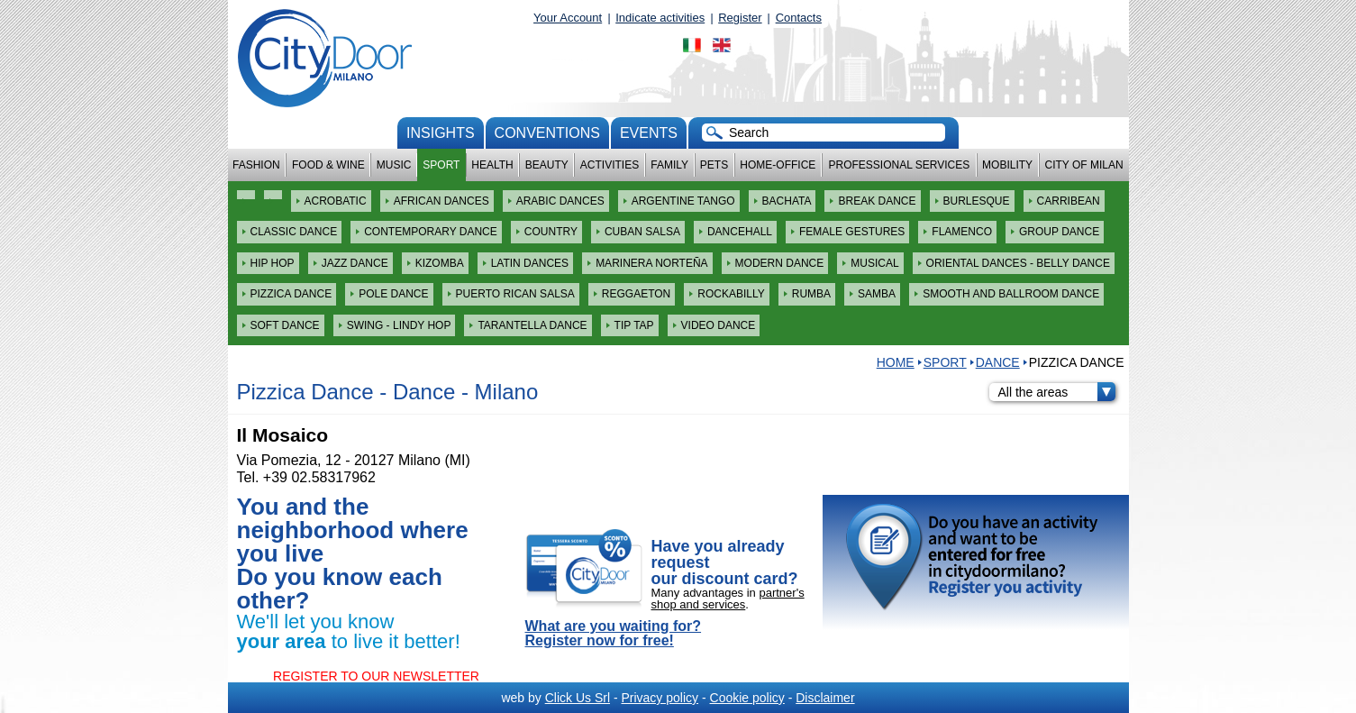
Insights (440, 133)
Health (492, 165)
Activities (609, 165)
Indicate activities (660, 17)
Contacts (799, 17)
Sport (441, 165)
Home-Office (777, 165)
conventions (547, 133)
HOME (896, 362)
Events (649, 133)
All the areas (1056, 392)
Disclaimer (825, 697)
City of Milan (1084, 165)
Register (739, 17)
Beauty (547, 165)
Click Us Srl (577, 697)
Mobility (1007, 165)
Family (669, 165)
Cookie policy (747, 697)
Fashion (256, 165)
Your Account (567, 17)
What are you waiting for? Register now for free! (613, 633)
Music (394, 165)
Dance (998, 362)
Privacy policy (659, 697)
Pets (714, 165)
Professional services (898, 165)
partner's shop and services (728, 598)
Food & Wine (328, 165)
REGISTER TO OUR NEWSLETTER (376, 676)
